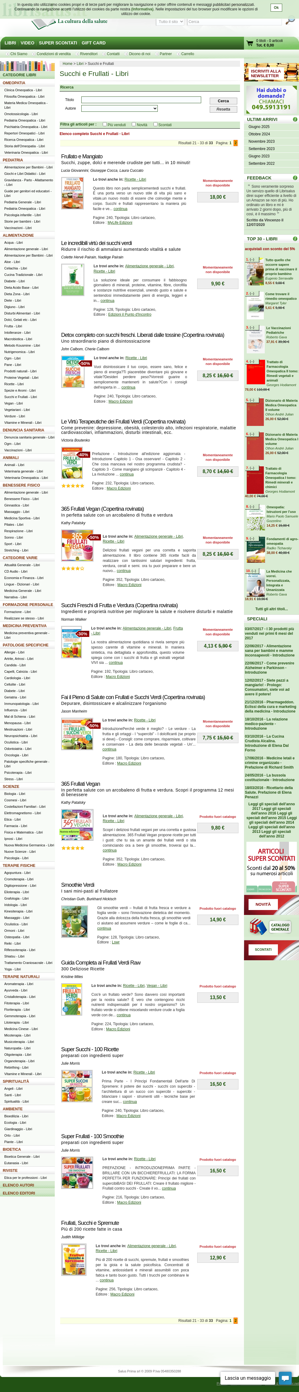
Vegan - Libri (157, 986)
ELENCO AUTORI (18, 1185)
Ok (276, 8)
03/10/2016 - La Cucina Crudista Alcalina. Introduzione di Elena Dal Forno (267, 743)
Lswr (116, 942)
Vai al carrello (250, 44)
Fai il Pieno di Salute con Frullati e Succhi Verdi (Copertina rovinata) (133, 697)
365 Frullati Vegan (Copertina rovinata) (102, 509)
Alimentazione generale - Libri (149, 266)
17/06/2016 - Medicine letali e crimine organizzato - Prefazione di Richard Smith (270, 762)
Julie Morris (70, 1063)
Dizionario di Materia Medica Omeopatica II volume (281, 405)
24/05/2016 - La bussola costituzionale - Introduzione (270, 777)
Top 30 (295, 238)
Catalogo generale (271, 927)
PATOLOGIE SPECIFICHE (26, 645)
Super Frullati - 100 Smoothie (92, 1136)
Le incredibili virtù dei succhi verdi (96, 243)
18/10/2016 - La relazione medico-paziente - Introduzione (266, 724)
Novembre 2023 (262, 141)
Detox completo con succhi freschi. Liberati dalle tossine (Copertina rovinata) (142, 335)
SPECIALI (257, 618)
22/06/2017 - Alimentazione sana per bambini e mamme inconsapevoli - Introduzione (270, 650)
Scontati (165, 125)
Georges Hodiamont (281, 385)
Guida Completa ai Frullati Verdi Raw (100, 963)
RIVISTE (10, 1170)
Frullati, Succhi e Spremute (90, 1223)
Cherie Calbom (97, 349)
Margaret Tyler (275, 303)
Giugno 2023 (259, 156)
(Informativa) (142, 9)
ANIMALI (11, 458)
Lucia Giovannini (74, 170)
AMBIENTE (13, 1109)
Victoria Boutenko (75, 440)
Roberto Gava (276, 337)
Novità (142, 125)
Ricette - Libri (135, 179)
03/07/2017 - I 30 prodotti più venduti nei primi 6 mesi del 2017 (269, 633)
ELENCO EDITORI (19, 1193)
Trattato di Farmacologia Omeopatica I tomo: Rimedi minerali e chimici (280, 478)
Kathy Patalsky (73, 523)
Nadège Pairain (111, 257)
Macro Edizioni (121, 401)
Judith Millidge (72, 1237)
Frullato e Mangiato (81, 156)
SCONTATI (263, 949)
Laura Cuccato (131, 170)
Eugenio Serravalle (279, 278)
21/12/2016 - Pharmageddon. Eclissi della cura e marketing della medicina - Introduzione (270, 706)
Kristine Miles (72, 977)
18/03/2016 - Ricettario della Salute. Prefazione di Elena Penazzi (269, 792)
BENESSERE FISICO (21, 485)
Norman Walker (74, 619)
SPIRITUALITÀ (16, 1081)
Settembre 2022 (262, 163)
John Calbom (72, 349)
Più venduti (117, 125)
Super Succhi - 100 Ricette (90, 1049)
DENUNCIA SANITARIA (23, 430)
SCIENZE (11, 786)
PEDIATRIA (13, 160)
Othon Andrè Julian (279, 414)
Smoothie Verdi (77, 885)
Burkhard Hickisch (101, 899)
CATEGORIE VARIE (20, 558)
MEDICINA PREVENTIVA (24, 626)
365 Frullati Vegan (80, 784)
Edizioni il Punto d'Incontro (129, 314)
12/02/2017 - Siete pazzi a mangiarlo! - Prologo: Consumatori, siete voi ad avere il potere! (267, 687)
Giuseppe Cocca (103, 170)
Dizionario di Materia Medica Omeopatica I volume (281, 439)
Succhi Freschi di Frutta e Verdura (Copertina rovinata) (119, 605)
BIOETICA (12, 1149)
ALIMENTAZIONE (18, 235)
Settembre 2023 (262, 149)
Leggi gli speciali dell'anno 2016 (271, 811)
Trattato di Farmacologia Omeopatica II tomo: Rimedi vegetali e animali (282, 371)
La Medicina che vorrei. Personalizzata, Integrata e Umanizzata (279, 581)
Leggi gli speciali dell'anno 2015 (269, 815)
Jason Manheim (74, 711)
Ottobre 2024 (259, 134)
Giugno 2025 (259, 127)
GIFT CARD (93, 42)
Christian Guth (73, 899)
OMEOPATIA (14, 83)
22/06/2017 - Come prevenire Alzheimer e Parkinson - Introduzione (269, 668)
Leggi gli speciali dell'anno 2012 (275, 834)
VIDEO (28, 42)
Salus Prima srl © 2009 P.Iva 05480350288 (149, 1371)
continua (120, 209)
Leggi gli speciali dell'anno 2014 (273, 820)
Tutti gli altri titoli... (271, 609)
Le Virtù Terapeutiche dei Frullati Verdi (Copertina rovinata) (123, 422)
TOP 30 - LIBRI (262, 238)
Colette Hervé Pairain (78, 257)
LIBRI (10, 42)
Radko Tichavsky (279, 548)
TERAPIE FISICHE (19, 865)
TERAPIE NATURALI (21, 977)
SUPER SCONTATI (58, 42)
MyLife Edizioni (120, 222)
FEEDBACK (259, 177)
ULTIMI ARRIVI (262, 119)
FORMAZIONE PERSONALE (28, 605)
